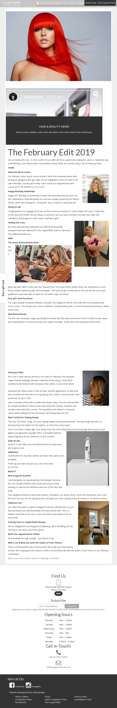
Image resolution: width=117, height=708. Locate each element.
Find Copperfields (53, 702)
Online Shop (90, 2)
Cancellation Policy (83, 699)
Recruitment (20, 702)
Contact (80, 2)
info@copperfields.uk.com (58, 667)
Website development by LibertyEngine (27, 692)
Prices (47, 696)
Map (58, 593)
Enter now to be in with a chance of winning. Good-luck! (33, 558)
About (72, 2)
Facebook (16, 686)
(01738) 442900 (60, 657)
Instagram (33, 686)
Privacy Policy (80, 696)
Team (65, 2)
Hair (42, 2)
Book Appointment (106, 2)
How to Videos (22, 696)
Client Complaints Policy (56, 699)
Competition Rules (23, 699)
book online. (39, 187)
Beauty (48, 2)
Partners (57, 2)
